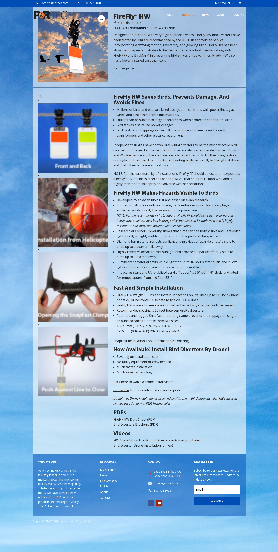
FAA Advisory (108, 504)
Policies (105, 509)
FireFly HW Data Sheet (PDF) (134, 442)
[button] (101, 41)
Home (116, 50)
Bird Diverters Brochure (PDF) (135, 447)
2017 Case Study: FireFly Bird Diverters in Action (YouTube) (157, 463)
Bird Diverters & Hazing (134, 50)
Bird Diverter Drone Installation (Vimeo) (143, 468)
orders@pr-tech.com (55, 3)
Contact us (121, 413)
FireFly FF (183, 238)
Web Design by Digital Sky (83, 544)
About (104, 515)
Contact (105, 520)
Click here (120, 404)
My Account (222, 3)
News (103, 498)
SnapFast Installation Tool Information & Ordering (151, 363)
